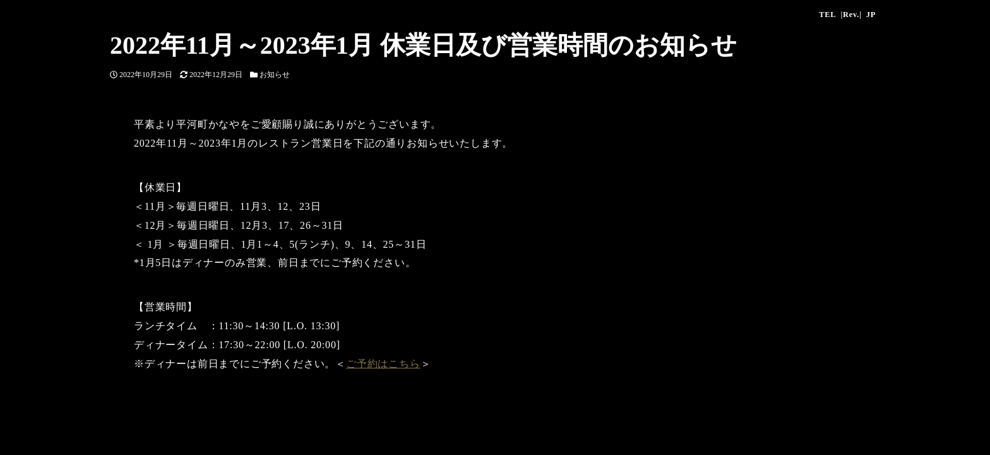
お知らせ (274, 74)
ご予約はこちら (383, 363)
